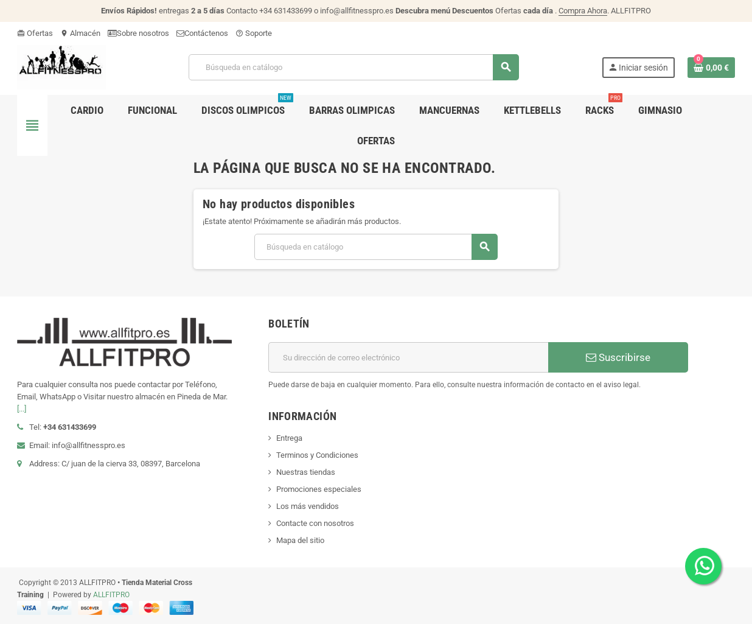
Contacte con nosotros (315, 523)
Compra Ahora (583, 10)
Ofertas (35, 33)
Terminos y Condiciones (317, 455)
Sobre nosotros (138, 33)
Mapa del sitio (300, 540)
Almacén (80, 33)
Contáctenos (202, 33)
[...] (21, 408)
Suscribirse (618, 357)
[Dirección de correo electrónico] (408, 357)
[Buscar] (353, 67)
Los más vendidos (307, 506)
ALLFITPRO (111, 595)
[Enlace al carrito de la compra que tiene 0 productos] (711, 67)
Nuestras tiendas (305, 472)
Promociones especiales (318, 489)
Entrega (289, 438)
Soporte (253, 33)
